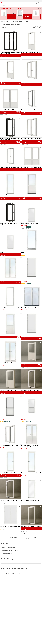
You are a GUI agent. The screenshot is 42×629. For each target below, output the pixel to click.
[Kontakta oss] (36, 3)
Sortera (39, 27)
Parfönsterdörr (10, 551)
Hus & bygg (3, 21)
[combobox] (34, 527)
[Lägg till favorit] (5, 11)
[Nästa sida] (39, 527)
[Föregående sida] (29, 527)
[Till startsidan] (4, 2)
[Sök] (1, 5)
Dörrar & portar (9, 21)
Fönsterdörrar (25, 21)
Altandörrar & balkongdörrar (17, 21)
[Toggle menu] (40, 3)
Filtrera (34, 27)
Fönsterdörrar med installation (31, 551)
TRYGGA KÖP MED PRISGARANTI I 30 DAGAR (22, 0)
